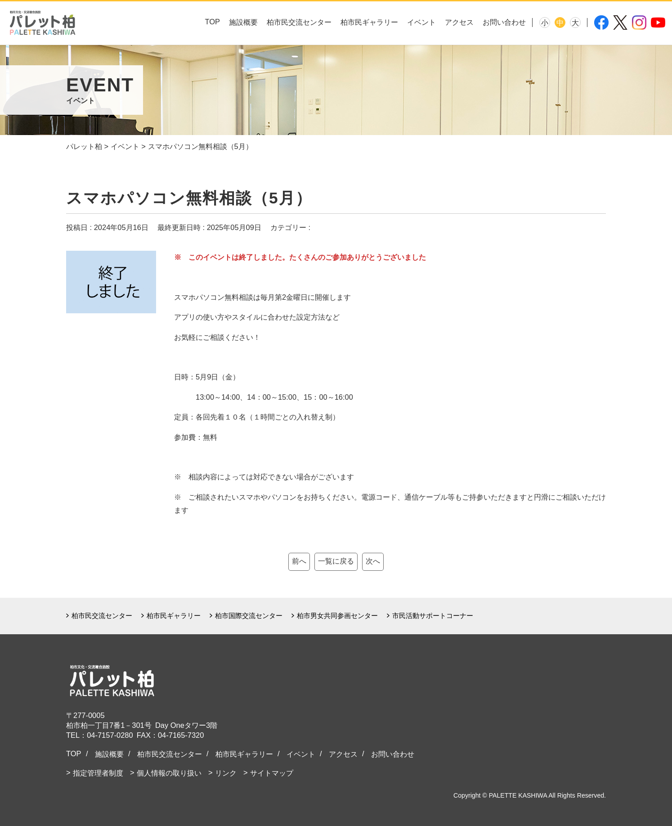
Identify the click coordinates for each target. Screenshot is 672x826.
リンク (226, 773)
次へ (373, 561)
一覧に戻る (336, 561)
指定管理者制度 (98, 773)
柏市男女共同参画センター (337, 615)
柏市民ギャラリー (369, 22)
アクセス (459, 22)
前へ (299, 561)
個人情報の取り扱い (169, 773)
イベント (421, 22)
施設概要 (243, 22)
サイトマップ (271, 773)
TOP (212, 22)
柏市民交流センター (299, 22)
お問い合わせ (504, 22)
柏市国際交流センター (248, 615)
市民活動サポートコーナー (432, 615)
